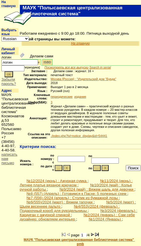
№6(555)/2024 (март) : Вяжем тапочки (60, 202)
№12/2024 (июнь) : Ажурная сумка (57, 181)
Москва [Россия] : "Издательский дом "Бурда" (83, 79)
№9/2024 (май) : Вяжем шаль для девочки (97, 189)
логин (6, 57)
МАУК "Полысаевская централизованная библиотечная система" (79, 240)
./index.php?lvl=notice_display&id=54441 (79, 135)
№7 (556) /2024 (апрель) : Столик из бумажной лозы (73, 198)
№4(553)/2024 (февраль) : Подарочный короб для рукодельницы (70, 208)
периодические (62, 96)
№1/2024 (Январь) (105, 219)
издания (80, 96)
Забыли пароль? (8, 81)
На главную (8, 4)
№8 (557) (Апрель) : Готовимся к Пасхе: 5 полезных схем (77, 193)
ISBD (47, 62)
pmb (80, 244)
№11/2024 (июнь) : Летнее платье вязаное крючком (76, 183)
